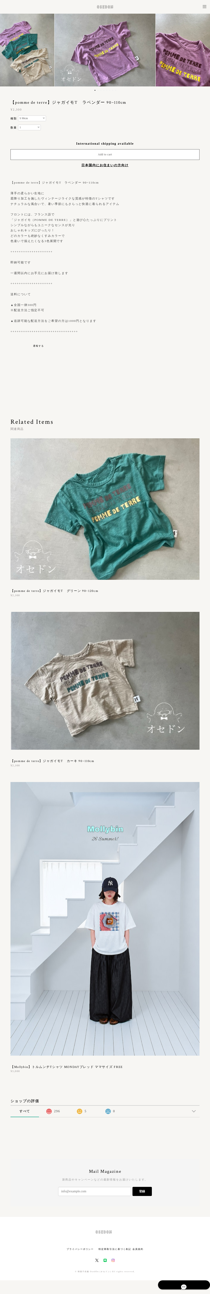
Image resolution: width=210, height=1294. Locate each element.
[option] (105, 50)
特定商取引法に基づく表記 (115, 1249)
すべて (24, 1111)
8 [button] (115, 90)
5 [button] (106, 90)
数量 (13, 127)
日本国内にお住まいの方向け (105, 165)
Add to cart (105, 154)
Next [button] (203, 50)
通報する (38, 346)
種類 (13, 118)
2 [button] (98, 90)
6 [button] (109, 90)
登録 (142, 1191)
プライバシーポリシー (80, 1249)
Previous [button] (7, 50)
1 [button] (95, 90)
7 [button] (112, 90)
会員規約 (137, 1249)
